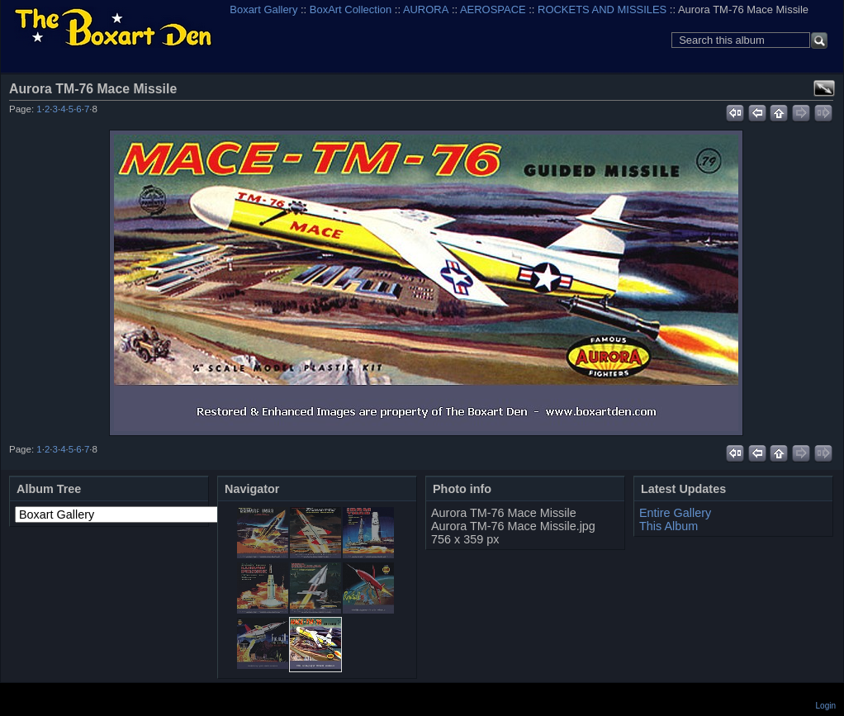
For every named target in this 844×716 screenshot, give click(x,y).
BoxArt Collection (350, 9)
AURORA (425, 9)
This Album (668, 526)
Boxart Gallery (263, 9)
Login (826, 705)
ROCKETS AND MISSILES (602, 9)
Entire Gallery (675, 512)
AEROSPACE (493, 9)
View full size (824, 88)
